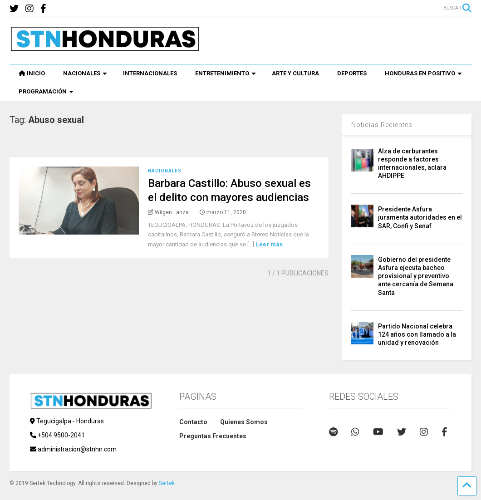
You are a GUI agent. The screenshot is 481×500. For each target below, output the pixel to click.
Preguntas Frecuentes (212, 436)
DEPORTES (352, 73)
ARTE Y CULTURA (295, 73)
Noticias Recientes (381, 124)
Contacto (193, 422)
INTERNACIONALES (150, 73)
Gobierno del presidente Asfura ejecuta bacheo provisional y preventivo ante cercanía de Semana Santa (415, 276)
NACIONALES (85, 73)
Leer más (269, 244)
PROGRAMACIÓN (46, 91)
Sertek (167, 483)
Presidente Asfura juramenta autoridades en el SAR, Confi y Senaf (420, 217)
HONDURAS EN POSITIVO (423, 73)
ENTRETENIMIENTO (225, 73)
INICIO (32, 73)
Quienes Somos (244, 422)
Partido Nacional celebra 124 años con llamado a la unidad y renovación (417, 334)
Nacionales (165, 170)
